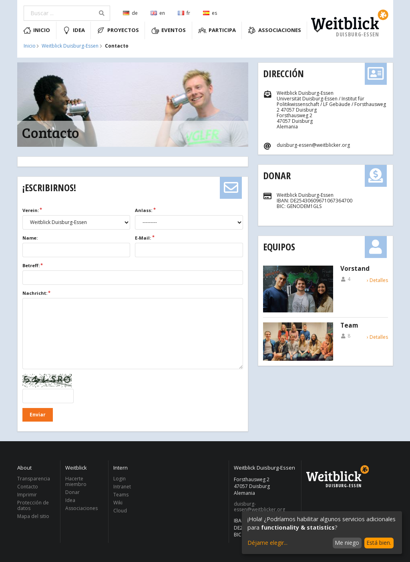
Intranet (122, 486)
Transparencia (33, 479)
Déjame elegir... (267, 542)
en (158, 13)
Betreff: (31, 265)
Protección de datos (33, 505)
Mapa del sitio (33, 516)
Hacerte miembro (75, 482)
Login (119, 479)
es (210, 13)
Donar (277, 175)
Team (349, 326)
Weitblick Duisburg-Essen (70, 46)
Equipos (279, 246)
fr (184, 13)
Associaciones (274, 30)
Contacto (27, 486)
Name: (30, 238)
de (130, 13)
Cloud (120, 510)
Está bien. (378, 542)
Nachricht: (34, 293)
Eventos (168, 30)
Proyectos (118, 30)
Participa (217, 30)
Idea (73, 30)
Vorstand (355, 269)
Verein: (30, 210)
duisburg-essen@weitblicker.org (259, 506)
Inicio (36, 30)
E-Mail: (143, 238)
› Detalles (377, 280)
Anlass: (143, 210)
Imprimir (27, 494)
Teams (121, 494)
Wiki (118, 502)
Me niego (347, 542)
